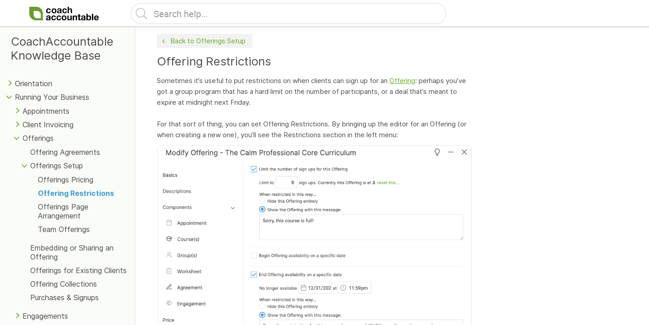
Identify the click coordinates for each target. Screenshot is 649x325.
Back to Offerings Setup (203, 41)
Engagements (45, 315)
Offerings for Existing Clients (78, 270)
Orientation (33, 83)
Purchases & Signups (64, 297)
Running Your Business (52, 97)
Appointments (46, 111)
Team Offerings (64, 229)
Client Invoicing (48, 124)
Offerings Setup (56, 165)
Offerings (38, 138)
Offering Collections (63, 283)
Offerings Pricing (65, 179)
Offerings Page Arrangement (63, 211)
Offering (402, 80)
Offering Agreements (65, 152)
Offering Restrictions (76, 193)
